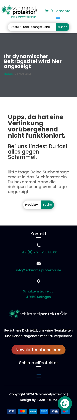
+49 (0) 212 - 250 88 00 (38, 252)
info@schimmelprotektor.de (38, 270)
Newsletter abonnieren (38, 350)
